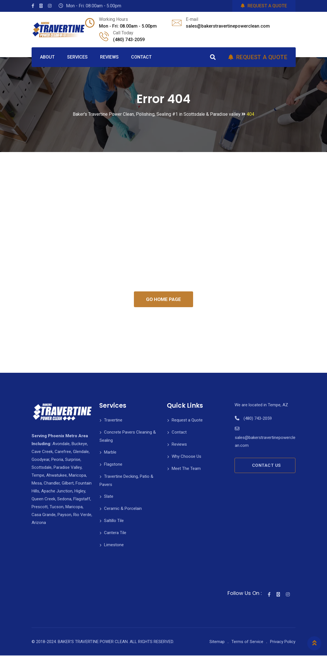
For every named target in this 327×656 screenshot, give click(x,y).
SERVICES (77, 57)
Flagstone (113, 464)
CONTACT (141, 57)
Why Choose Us (186, 456)
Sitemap (217, 642)
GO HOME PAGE (163, 299)
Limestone (114, 545)
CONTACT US (266, 465)
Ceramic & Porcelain (123, 509)
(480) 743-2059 (129, 39)
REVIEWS (109, 57)
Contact (179, 432)
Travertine (113, 420)
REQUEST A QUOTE (264, 5)
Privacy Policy (282, 642)
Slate (108, 496)
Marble (110, 452)
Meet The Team (186, 469)
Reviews (179, 444)
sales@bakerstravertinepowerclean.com (228, 26)
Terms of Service (247, 642)
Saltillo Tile (114, 521)
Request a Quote (187, 420)
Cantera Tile (115, 533)
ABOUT (47, 57)
